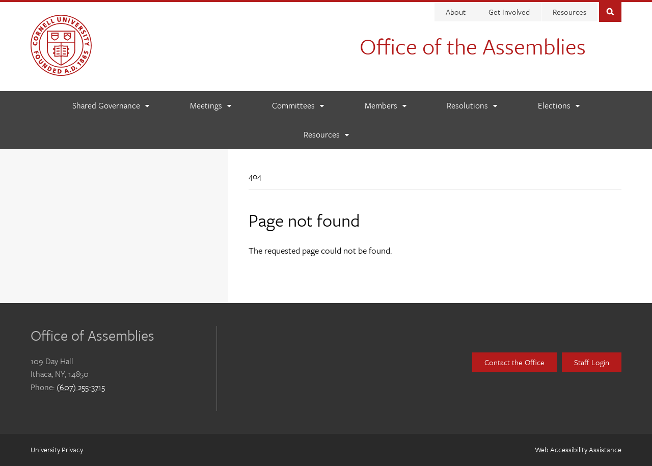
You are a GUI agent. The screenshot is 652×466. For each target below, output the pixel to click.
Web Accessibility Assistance (578, 449)
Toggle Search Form (610, 11)
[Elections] (559, 105)
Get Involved (509, 11)
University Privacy (57, 449)
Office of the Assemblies (473, 46)
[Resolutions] (471, 105)
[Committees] (298, 105)
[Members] (385, 105)
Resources (569, 11)
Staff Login (591, 362)
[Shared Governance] (110, 105)
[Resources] (326, 134)
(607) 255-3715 (81, 387)
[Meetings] (210, 105)
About (456, 11)
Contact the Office (514, 362)
